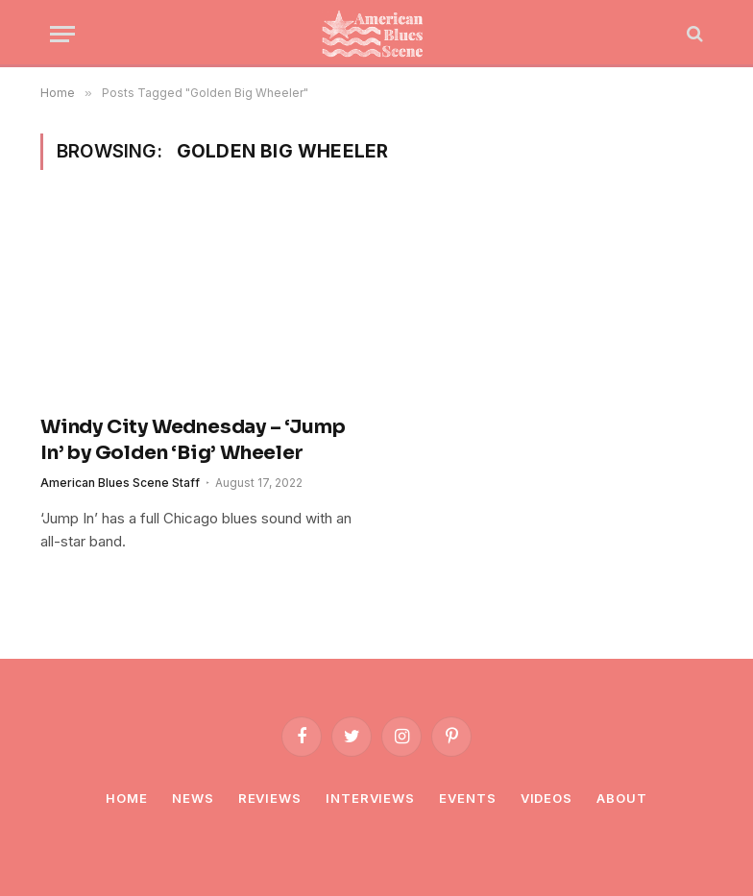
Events (467, 798)
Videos (546, 798)
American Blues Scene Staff (120, 482)
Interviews (370, 798)
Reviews (270, 798)
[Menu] (62, 34)
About (621, 798)
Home (127, 798)
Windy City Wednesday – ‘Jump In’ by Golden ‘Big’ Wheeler (192, 440)
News (193, 798)
